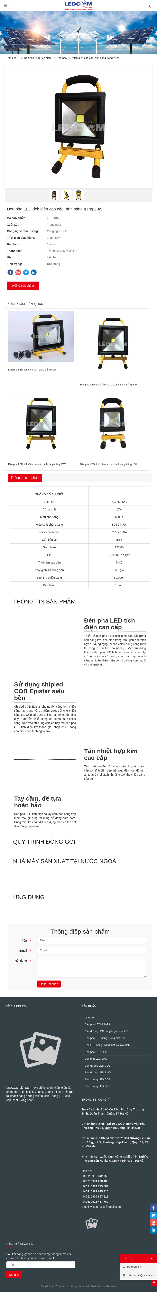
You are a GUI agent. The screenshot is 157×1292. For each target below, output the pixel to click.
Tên (26, 940)
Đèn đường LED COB (96, 1065)
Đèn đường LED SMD (96, 1072)
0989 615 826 (132, 1267)
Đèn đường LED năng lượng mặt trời (105, 1031)
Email (25, 950)
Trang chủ (12, 57)
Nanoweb (111, 1286)
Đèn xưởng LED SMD (96, 1086)
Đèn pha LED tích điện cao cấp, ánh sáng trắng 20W (88, 57)
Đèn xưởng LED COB (96, 1079)
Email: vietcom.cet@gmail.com (101, 1206)
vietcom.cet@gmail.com (138, 1275)
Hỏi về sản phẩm (23, 285)
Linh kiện (88, 1017)
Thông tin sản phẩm (25, 478)
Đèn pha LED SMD (94, 1058)
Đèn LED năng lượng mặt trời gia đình (106, 1045)
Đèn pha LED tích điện (37, 57)
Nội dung (23, 960)
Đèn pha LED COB (94, 1051)
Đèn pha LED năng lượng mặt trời (103, 1038)
